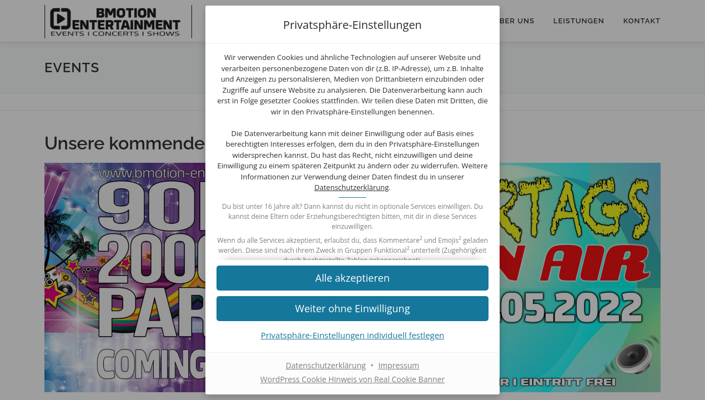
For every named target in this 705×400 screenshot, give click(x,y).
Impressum (398, 365)
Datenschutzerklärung (351, 187)
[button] (352, 277)
